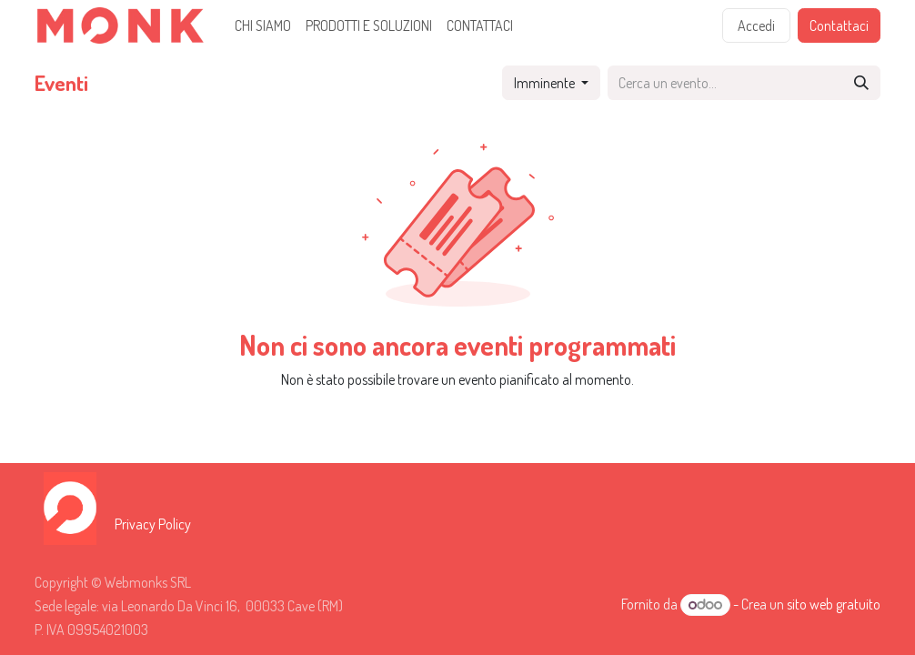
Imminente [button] (546, 83)
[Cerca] (861, 83)
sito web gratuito (833, 604)
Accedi (756, 25)
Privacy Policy (153, 524)
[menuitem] (262, 25)
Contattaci (839, 25)
